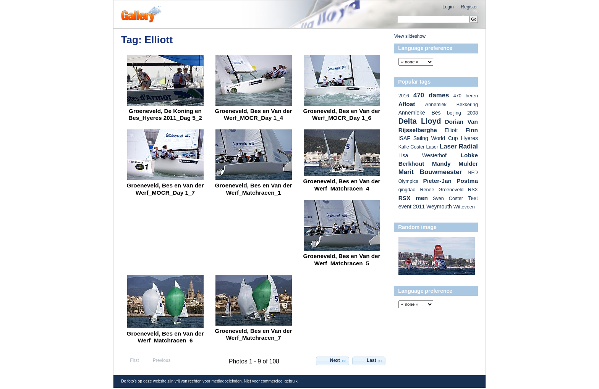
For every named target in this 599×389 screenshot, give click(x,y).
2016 (403, 95)
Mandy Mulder (455, 163)
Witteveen (464, 207)
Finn (471, 130)
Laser (432, 147)
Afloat (406, 104)
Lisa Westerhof (422, 155)
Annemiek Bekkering (451, 104)
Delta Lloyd (419, 121)
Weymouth (439, 206)
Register (469, 7)
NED (473, 172)
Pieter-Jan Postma (450, 181)
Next (338, 361)
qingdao (407, 189)
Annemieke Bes (419, 113)
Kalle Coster (411, 147)
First (131, 361)
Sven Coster (448, 198)
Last (375, 361)
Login (447, 7)
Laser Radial (459, 146)
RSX (473, 189)
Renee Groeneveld (441, 189)
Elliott (451, 130)
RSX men (413, 198)
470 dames (431, 95)
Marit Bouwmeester (430, 172)
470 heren (465, 95)
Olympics (408, 181)
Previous (158, 361)
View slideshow (410, 36)
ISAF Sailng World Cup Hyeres (438, 138)
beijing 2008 (462, 113)
